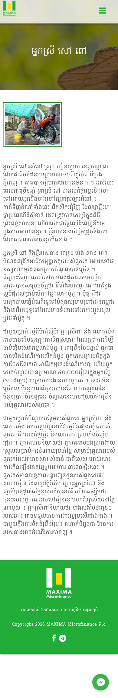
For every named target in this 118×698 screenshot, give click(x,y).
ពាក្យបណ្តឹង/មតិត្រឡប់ (79, 610)
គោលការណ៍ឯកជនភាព (39, 610)
